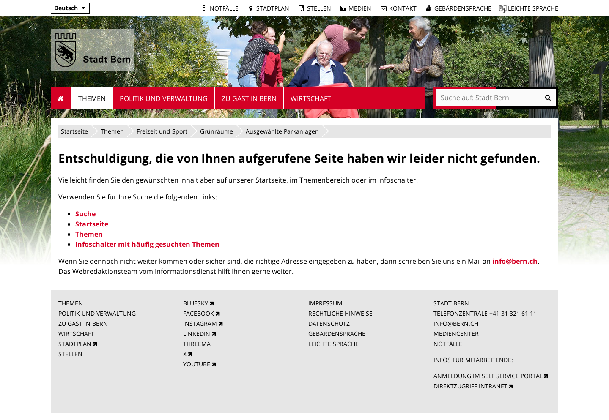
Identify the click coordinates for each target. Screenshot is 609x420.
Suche (85, 213)
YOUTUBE (196, 364)
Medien (359, 8)
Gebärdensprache (462, 8)
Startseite (74, 131)
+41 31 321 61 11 (513, 313)
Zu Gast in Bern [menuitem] (249, 98)
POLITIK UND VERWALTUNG (97, 313)
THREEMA (197, 344)
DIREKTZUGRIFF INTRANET (470, 386)
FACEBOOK (198, 313)
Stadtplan (272, 8)
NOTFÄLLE (447, 344)
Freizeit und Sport (162, 131)
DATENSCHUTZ (329, 323)
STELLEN (70, 354)
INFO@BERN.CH (455, 323)
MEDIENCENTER (456, 334)
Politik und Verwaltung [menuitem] (164, 98)
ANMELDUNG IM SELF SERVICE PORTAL (488, 376)
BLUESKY (195, 303)
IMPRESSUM (325, 303)
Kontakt (403, 8)
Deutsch (66, 8)
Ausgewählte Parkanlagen (282, 131)
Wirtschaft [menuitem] (311, 98)
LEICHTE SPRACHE (333, 344)
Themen (112, 131)
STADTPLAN (74, 344)
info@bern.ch (515, 261)
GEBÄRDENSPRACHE (336, 334)
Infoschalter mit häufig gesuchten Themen (147, 244)
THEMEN (70, 303)
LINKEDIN (196, 334)
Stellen (319, 8)
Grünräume (216, 131)
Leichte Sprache (533, 8)
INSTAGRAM (200, 323)
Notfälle (224, 8)
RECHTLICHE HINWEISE (340, 313)
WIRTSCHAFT (76, 334)
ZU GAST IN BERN (83, 323)
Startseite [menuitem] (61, 98)
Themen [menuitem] (92, 98)
